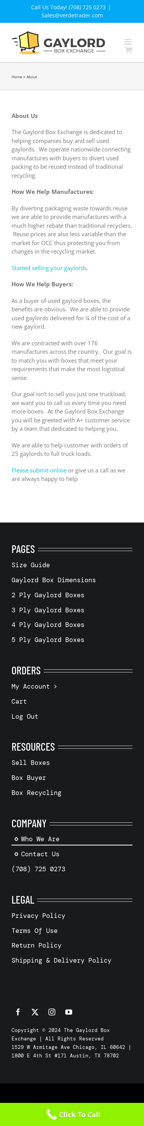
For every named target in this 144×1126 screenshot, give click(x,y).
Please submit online (39, 470)
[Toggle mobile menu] (128, 42)
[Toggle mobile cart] (128, 50)
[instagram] (51, 1011)
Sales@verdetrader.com (72, 15)
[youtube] (68, 1011)
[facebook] (18, 1011)
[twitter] (34, 1011)
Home (17, 76)
